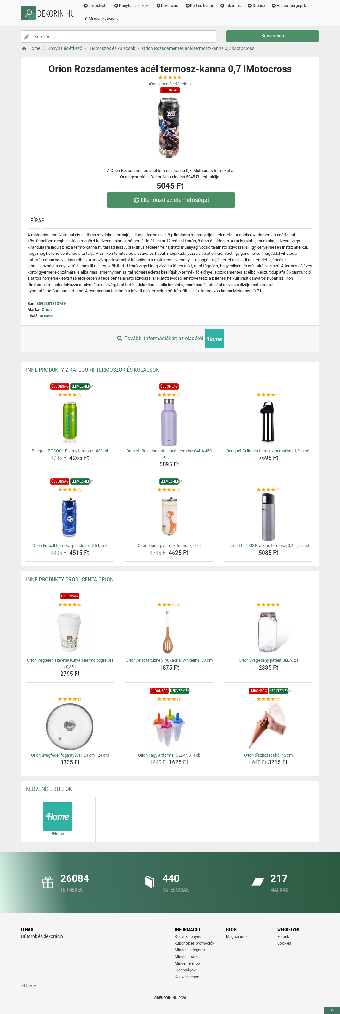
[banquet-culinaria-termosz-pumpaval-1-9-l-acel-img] (268, 422)
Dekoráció (169, 6)
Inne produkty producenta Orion (70, 579)
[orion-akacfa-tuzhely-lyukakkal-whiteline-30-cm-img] (169, 632)
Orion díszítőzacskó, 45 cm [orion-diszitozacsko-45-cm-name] (268, 755)
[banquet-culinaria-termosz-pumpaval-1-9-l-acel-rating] (268, 395)
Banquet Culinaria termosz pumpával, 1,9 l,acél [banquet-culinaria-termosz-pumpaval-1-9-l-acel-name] (268, 451)
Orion (47, 309)
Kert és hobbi (201, 6)
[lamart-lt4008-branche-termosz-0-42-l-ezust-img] (268, 517)
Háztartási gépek (290, 6)
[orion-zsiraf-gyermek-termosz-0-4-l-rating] (169, 490)
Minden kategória (103, 18)
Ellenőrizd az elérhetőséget (171, 200)
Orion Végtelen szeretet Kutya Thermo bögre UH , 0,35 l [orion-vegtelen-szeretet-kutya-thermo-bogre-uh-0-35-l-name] (70, 663)
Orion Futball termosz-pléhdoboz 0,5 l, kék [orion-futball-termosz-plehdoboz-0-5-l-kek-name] (70, 545)
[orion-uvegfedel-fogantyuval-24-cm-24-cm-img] (70, 727)
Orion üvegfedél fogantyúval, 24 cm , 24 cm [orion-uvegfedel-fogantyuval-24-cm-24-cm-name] (70, 755)
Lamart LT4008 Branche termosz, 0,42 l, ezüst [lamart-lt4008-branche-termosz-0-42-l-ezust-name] (268, 545)
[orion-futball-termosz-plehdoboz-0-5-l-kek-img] (70, 517)
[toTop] (332, 1010)
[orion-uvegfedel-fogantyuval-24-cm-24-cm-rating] (70, 699)
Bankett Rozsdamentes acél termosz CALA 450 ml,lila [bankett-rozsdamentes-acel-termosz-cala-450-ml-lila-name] (169, 454)
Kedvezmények (188, 977)
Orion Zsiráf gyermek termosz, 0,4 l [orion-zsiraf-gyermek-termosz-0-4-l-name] (169, 545)
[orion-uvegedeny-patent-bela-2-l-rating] (268, 605)
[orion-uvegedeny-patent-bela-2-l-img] (268, 632)
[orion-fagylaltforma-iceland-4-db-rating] (169, 699)
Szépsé (258, 6)
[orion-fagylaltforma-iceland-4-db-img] (169, 727)
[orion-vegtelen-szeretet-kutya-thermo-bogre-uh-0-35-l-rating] (70, 605)
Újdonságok (185, 970)
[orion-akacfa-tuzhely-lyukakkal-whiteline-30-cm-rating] (169, 605)
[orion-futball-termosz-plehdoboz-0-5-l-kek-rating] (70, 490)
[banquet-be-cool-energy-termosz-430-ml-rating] (70, 395)
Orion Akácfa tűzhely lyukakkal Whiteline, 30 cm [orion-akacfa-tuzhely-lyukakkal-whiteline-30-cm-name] (169, 660)
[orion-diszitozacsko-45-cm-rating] (268, 699)
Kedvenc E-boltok (49, 788)
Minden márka (187, 957)
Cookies (284, 943)
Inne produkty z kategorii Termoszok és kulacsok (92, 369)
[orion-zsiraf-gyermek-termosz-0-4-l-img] (169, 517)
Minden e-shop (187, 963)
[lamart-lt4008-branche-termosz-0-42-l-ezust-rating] (268, 490)
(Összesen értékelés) (170, 84)
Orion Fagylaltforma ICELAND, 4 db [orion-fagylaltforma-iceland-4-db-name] (169, 755)
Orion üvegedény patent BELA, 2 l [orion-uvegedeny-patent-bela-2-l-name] (268, 660)
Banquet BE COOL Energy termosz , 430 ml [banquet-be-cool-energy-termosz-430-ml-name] (70, 451)
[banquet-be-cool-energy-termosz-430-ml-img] (70, 422)
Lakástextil (97, 6)
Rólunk (283, 936)
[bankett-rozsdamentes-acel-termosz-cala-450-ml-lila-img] (169, 422)
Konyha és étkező (134, 6)
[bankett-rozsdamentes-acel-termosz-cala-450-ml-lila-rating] (169, 395)
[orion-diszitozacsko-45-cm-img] (268, 727)
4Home (46, 316)
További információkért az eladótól (170, 338)
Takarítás (232, 6)
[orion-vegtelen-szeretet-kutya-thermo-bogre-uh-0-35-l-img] (70, 632)
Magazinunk (236, 936)
